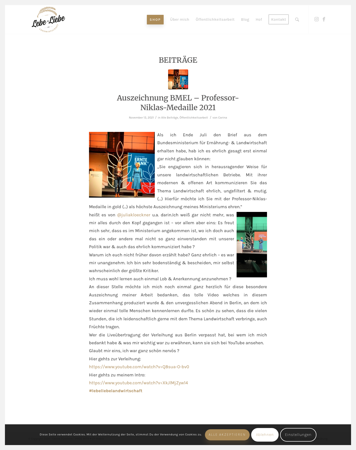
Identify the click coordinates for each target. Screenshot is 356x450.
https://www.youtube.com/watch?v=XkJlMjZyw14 (138, 383)
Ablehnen (265, 434)
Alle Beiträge (169, 117)
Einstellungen (298, 434)
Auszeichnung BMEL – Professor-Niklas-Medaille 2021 (178, 102)
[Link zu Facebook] (324, 19)
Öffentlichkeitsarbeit (193, 117)
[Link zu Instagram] (316, 19)
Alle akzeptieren (227, 434)
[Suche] (297, 19)
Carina (222, 117)
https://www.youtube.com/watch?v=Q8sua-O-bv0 (139, 366)
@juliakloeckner (133, 215)
